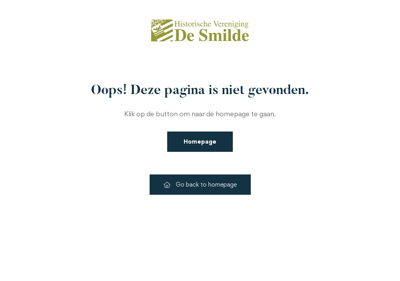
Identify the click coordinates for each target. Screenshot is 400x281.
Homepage (200, 141)
